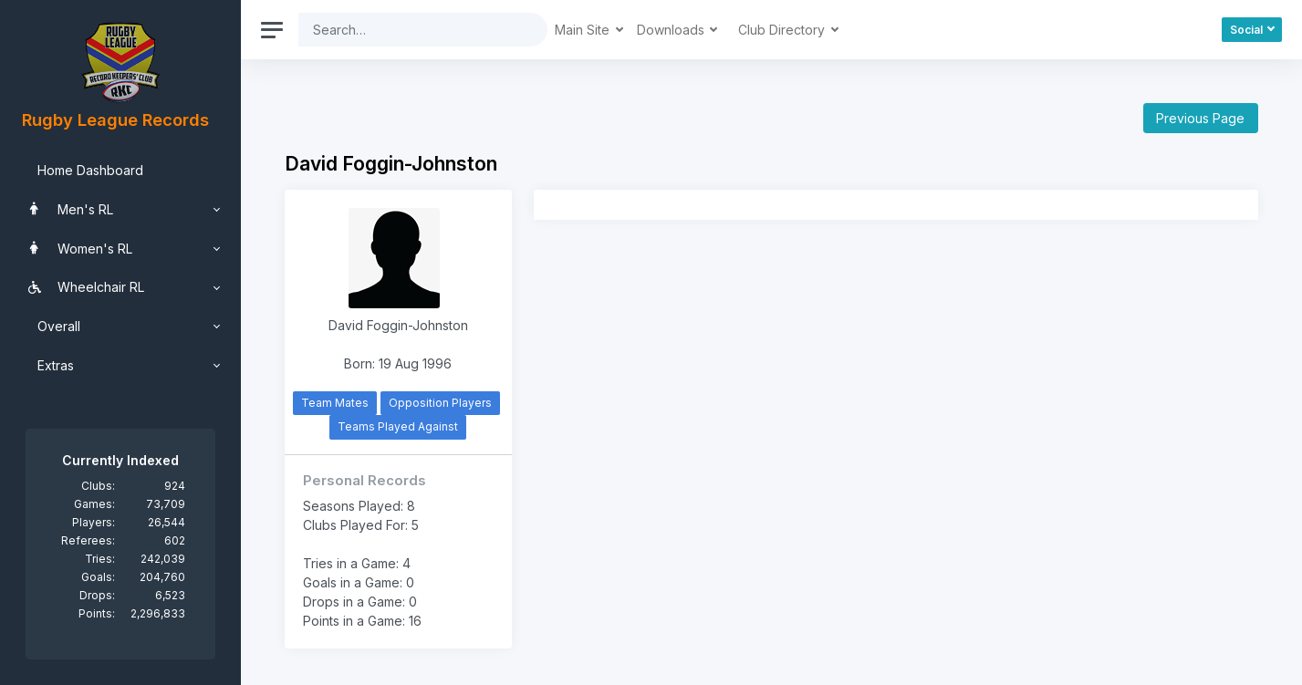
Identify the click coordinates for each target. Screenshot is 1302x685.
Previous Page (1200, 118)
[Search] (408, 30)
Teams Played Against (398, 426)
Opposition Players (440, 403)
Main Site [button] (584, 29)
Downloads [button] (672, 29)
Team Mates (335, 403)
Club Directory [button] (783, 29)
